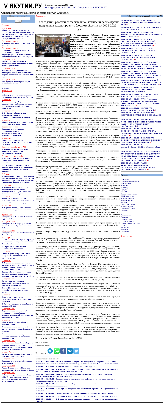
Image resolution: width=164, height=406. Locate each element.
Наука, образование (128, 204)
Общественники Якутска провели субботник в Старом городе (17, 122)
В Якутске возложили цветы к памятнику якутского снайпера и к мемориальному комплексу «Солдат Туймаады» (18, 265)
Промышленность (127, 221)
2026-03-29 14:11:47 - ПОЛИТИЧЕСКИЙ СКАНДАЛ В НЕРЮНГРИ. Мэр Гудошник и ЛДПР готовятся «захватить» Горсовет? (141, 82)
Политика (124, 217)
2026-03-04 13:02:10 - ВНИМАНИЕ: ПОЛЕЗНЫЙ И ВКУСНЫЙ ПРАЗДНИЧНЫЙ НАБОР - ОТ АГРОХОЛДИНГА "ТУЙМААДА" (141, 123)
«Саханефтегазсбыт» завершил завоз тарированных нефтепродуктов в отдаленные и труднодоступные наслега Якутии (17, 52)
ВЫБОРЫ (124, 192)
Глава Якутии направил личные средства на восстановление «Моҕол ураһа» (17, 254)
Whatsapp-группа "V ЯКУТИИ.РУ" (60, 7)
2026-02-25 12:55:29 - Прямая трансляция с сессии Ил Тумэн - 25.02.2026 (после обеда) (141, 146)
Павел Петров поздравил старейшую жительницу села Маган (15, 290)
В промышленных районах (130, 181)
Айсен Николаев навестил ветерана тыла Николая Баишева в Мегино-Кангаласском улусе (18, 200)
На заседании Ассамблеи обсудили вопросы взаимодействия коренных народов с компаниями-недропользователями (17, 345)
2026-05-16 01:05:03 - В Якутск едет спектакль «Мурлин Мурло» (66, 366)
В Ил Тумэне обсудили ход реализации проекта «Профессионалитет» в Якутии (16, 114)
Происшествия (126, 219)
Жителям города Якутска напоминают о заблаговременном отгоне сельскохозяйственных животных (17, 104)
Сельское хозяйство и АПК (131, 223)
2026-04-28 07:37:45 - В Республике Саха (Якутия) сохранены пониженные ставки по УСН (141, 22)
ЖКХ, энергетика (127, 196)
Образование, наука (128, 209)
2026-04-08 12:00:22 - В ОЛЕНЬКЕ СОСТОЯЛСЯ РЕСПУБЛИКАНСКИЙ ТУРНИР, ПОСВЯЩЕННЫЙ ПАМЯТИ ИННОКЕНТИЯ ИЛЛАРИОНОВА (138, 42)
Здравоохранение (127, 200)
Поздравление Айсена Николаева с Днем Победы (18, 233)
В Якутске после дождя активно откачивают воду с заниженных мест (16, 209)
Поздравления (126, 215)
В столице (124, 188)
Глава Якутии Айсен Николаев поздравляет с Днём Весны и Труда (18, 368)
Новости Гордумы (127, 206)
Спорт (123, 225)
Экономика (125, 232)
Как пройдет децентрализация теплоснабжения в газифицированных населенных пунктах (16, 84)
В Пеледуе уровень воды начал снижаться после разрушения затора (16, 159)
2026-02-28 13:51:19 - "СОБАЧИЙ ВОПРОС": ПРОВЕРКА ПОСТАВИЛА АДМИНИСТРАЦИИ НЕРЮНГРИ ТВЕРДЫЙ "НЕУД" (141, 132)
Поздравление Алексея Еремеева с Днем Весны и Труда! (18, 361)
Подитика (124, 213)
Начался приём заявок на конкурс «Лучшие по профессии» (18, 354)
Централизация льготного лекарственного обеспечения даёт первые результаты (17, 62)
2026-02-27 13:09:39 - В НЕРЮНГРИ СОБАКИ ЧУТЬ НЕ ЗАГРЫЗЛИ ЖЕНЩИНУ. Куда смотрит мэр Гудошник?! (141, 140)
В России (124, 185)
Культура (124, 202)
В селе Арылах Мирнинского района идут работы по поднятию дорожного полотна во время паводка (17, 168)
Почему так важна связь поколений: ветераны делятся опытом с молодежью (15, 282)
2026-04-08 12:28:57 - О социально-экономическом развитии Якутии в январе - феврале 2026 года (141, 34)
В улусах (124, 190)
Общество (124, 211)
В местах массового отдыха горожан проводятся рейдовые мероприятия (16, 336)
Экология (124, 230)
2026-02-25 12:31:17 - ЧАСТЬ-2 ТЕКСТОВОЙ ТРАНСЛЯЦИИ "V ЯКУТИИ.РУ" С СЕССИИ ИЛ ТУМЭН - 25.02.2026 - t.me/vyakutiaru (139, 166)
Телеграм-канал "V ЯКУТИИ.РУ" (92, 7)
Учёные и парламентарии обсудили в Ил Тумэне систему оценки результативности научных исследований (18, 377)
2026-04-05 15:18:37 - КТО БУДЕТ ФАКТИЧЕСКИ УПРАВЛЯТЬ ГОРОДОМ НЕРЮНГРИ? (139, 57)
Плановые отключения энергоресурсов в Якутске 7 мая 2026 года (16, 298)
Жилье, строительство (129, 194)
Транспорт (125, 227)
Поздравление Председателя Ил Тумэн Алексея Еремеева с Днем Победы (17, 225)
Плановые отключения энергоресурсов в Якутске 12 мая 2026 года (17, 141)
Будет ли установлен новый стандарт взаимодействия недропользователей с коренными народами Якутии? (17, 313)
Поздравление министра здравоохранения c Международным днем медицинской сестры (13, 131)
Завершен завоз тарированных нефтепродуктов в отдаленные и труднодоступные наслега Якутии (17, 94)
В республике (126, 183)
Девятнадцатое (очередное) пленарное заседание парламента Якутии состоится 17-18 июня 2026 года (18, 72)
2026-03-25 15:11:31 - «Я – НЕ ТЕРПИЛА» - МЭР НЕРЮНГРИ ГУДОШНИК (141, 95)
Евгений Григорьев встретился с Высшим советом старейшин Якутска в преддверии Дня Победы (18, 274)
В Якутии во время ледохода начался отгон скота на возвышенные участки (15, 150)
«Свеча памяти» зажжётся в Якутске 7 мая (15, 322)
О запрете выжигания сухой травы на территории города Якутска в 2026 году (18, 329)
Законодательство (127, 198)
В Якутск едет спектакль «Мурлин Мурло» (18, 43)
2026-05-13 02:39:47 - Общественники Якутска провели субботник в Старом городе (74, 393)
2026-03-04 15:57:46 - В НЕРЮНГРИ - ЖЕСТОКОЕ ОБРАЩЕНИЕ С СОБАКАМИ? (141, 114)
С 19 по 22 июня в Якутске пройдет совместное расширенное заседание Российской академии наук (18, 241)
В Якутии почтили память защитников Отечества (14, 248)
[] (126, 25)
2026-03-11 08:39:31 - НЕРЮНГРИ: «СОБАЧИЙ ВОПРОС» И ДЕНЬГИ (137, 109)
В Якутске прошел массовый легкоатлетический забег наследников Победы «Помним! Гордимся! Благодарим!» (16, 189)
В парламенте (126, 179)
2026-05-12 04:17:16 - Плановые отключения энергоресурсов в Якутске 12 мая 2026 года (77, 396)
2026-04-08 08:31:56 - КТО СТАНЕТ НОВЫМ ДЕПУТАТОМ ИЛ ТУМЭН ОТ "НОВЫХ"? (139, 50)
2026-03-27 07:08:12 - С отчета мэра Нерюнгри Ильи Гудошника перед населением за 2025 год (137, 89)
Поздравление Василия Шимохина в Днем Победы (18, 217)
